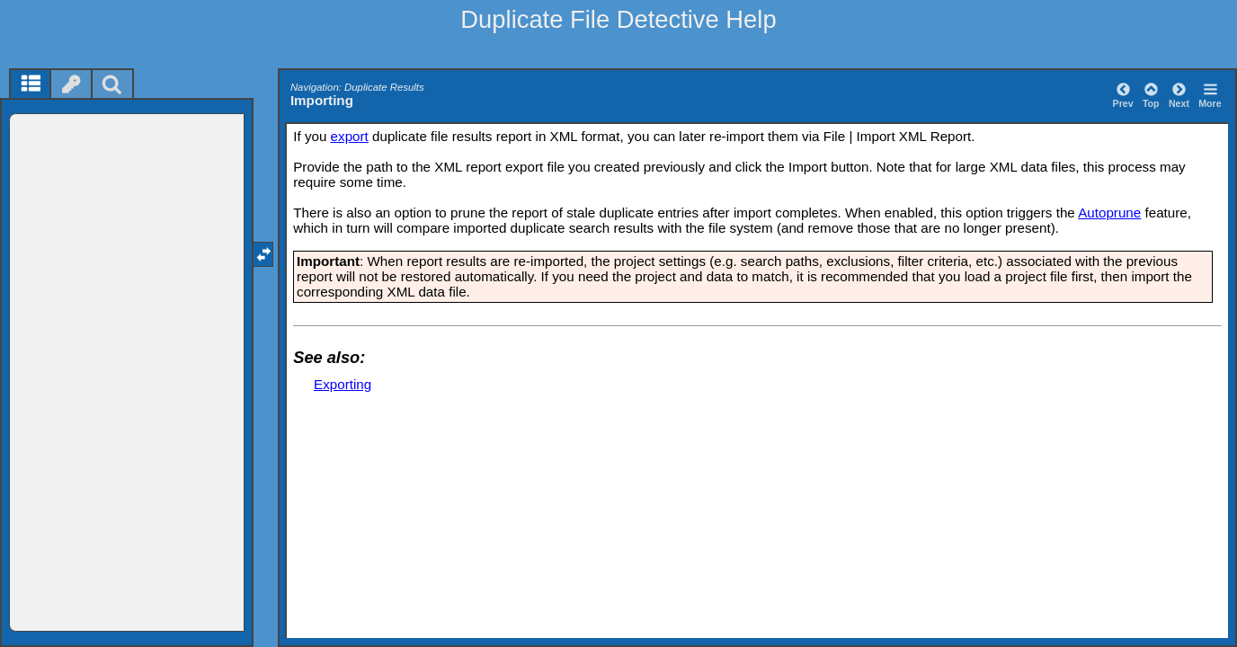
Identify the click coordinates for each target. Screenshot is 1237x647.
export (350, 136)
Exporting (342, 384)
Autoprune (1109, 212)
